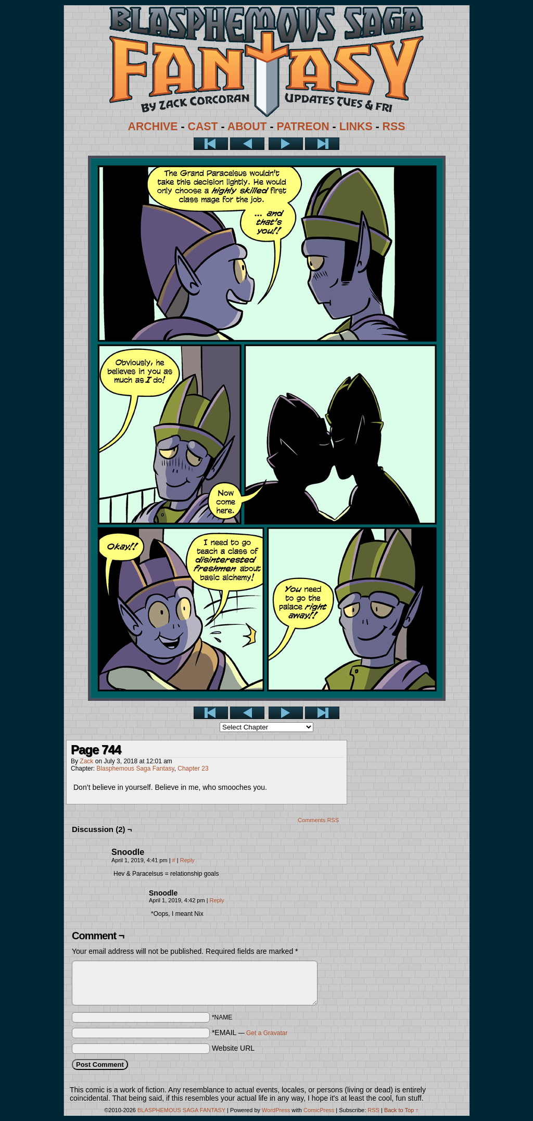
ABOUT (247, 126)
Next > (286, 143)
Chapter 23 (192, 768)
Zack (86, 761)
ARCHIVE (153, 126)
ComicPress (318, 1110)
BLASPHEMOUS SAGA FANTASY (181, 1110)
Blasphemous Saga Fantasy (135, 768)
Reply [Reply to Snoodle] (187, 860)
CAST (203, 126)
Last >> (322, 143)
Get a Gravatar (266, 1033)
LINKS (356, 126)
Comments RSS (318, 820)
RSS (394, 126)
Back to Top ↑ (401, 1110)
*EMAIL (250, 1032)
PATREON (303, 126)
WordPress (276, 1110)
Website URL (233, 1048)
